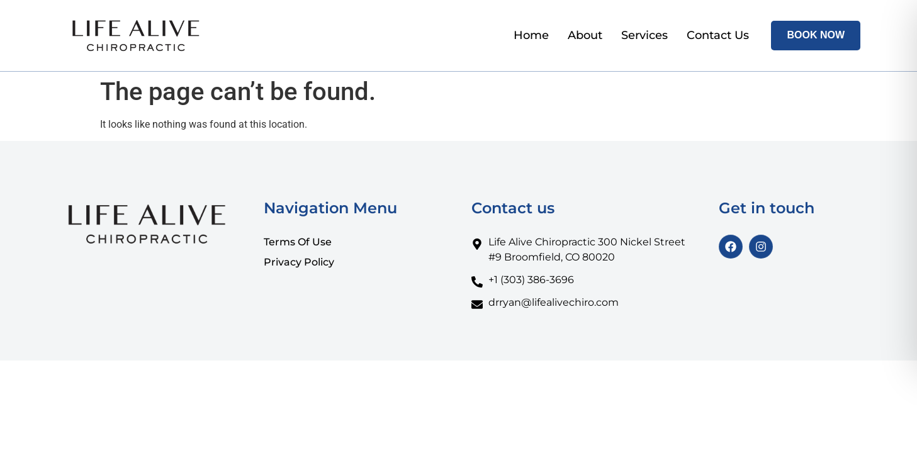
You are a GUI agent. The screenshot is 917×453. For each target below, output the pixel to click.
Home (531, 35)
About (585, 35)
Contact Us (718, 35)
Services (644, 35)
